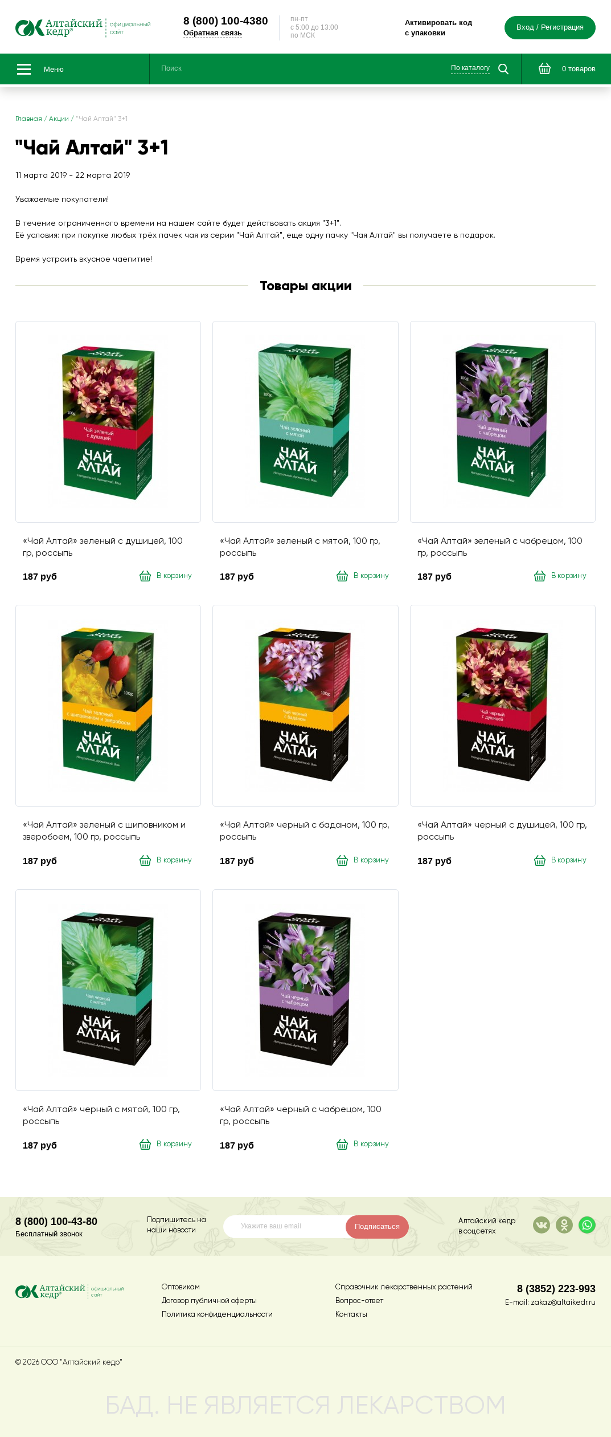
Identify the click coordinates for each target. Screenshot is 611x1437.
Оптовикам (181, 1287)
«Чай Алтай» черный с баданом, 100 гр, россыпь (304, 831)
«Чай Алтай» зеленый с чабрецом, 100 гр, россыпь (500, 547)
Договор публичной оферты (209, 1301)
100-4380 (225, 20)
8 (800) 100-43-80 (56, 1221)
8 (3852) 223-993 (556, 1288)
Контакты (351, 1314)
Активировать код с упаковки (438, 28)
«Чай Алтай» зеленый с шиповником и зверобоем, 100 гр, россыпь (104, 831)
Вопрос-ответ (359, 1301)
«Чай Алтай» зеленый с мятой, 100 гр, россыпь (300, 547)
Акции (59, 119)
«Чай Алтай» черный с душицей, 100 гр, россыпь (502, 831)
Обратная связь (212, 33)
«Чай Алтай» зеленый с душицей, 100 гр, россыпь (103, 547)
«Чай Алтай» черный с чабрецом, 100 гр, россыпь (301, 1115)
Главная (28, 119)
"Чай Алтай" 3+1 (102, 119)
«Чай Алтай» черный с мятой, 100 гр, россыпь (101, 1115)
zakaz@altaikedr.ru (563, 1302)
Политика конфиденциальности (217, 1314)
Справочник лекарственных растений (404, 1287)
